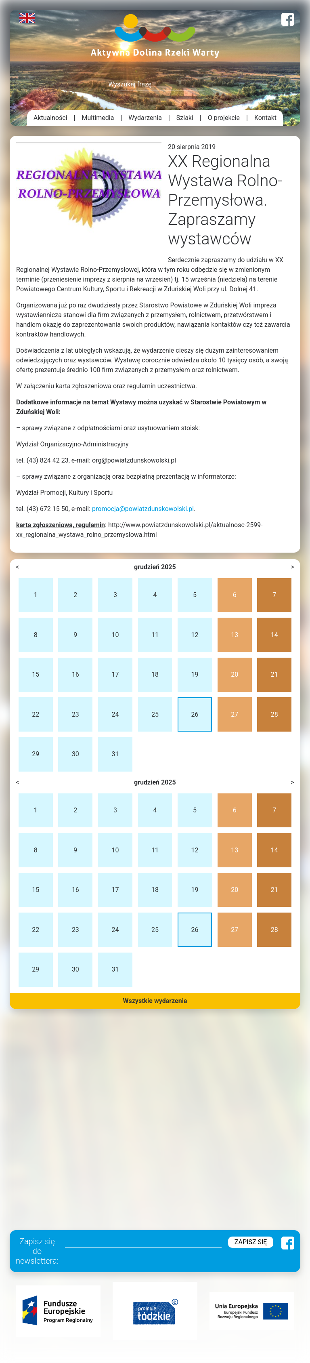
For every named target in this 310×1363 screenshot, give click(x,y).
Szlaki (184, 118)
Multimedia (98, 118)
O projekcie (224, 118)
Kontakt (265, 118)
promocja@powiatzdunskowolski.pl (143, 509)
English (27, 18)
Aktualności (50, 118)
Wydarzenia (145, 118)
